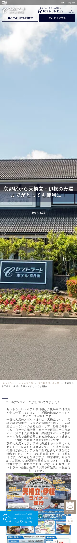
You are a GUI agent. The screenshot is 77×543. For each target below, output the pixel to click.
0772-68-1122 (53, 11)
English (71, 2)
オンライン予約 (57, 17)
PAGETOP (70, 522)
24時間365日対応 (23, 518)
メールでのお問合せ (20, 17)
